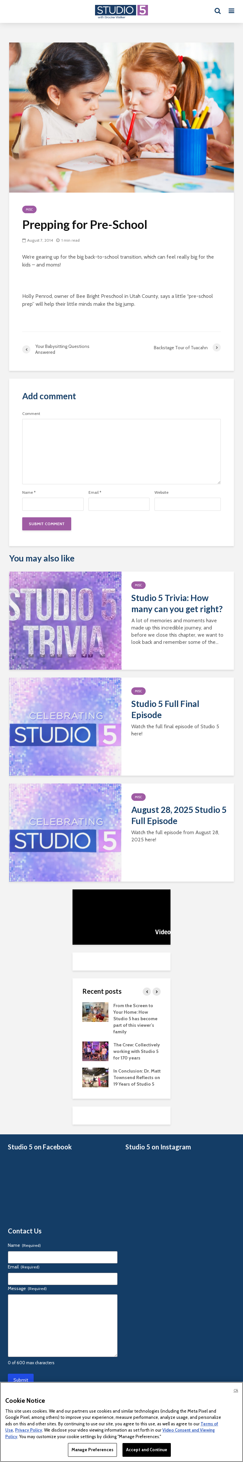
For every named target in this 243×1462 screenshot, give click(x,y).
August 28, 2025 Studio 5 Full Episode (179, 815)
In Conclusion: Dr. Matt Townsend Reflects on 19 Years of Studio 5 (137, 1077)
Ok (236, 1390)
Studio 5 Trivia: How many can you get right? (177, 603)
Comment (31, 414)
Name (29, 492)
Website (161, 492)
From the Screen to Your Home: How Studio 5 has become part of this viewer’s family (135, 1019)
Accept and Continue (146, 1449)
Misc (29, 209)
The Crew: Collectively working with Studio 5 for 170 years (136, 1051)
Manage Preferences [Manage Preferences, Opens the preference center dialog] (92, 1449)
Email (95, 492)
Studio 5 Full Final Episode (165, 709)
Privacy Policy (28, 1430)
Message (27, 1288)
